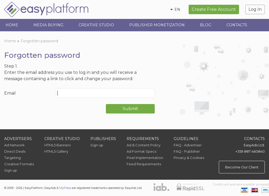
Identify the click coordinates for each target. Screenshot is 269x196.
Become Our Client (241, 167)
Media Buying (48, 25)
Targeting (12, 158)
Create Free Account (214, 9)
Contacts (236, 25)
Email (10, 93)
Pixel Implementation (145, 158)
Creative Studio (96, 25)
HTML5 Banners (57, 145)
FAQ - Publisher (187, 151)
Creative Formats (19, 164)
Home (12, 25)
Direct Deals (14, 151)
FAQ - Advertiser (188, 145)
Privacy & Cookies (189, 158)
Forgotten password (39, 41)
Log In (255, 9)
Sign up (10, 170)
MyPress (65, 188)
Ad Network (14, 145)
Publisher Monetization (157, 25)
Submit (130, 108)
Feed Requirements (144, 164)
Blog (205, 25)
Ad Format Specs (141, 151)
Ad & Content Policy (144, 145)
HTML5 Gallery (56, 151)
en (177, 9)
